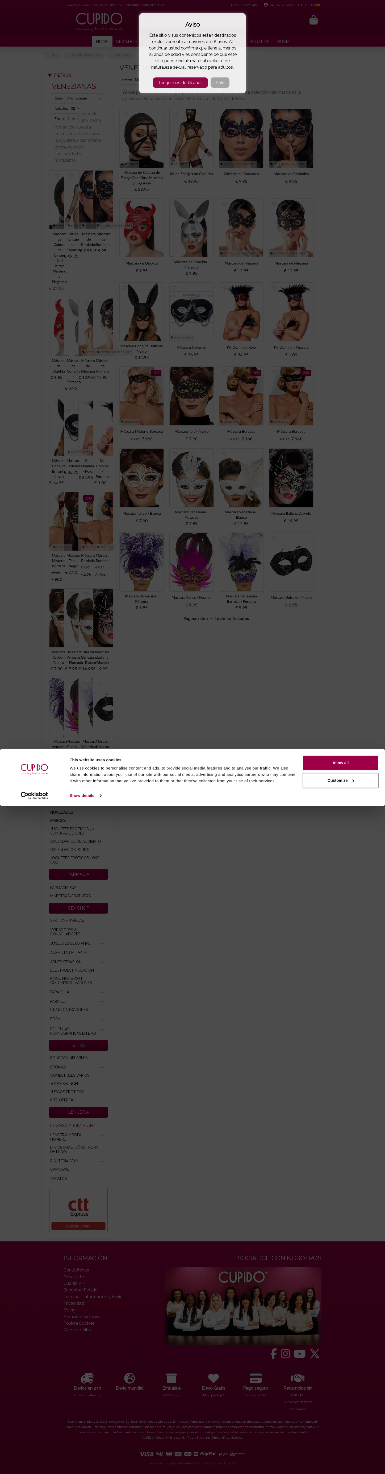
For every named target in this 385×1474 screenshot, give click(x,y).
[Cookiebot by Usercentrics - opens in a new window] (34, 1464)
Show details (82, 1463)
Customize (341, 1448)
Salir (220, 82)
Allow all (341, 1430)
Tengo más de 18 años (180, 82)
